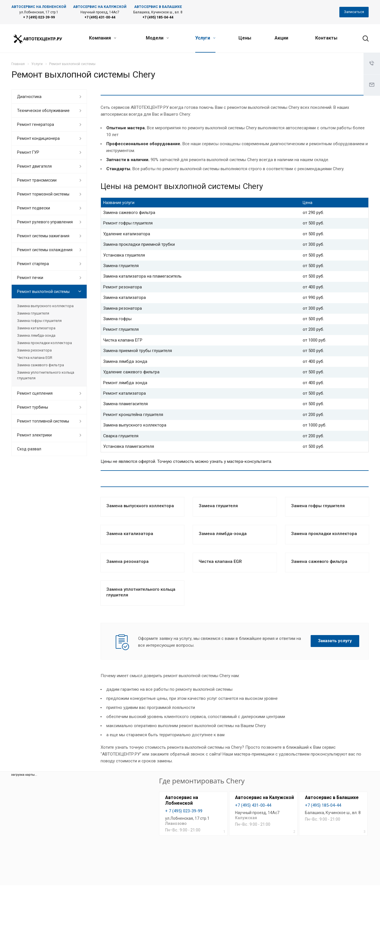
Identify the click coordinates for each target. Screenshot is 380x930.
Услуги (205, 38)
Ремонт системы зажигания (43, 236)
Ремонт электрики (34, 435)
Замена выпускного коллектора (140, 505)
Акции (281, 38)
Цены (244, 38)
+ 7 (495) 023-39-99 (39, 17)
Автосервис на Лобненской (181, 800)
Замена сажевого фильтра (319, 561)
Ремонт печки (30, 277)
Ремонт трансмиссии (37, 180)
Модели (157, 38)
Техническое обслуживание (43, 110)
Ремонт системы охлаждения (44, 249)
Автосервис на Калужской (264, 797)
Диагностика (29, 96)
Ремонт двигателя (34, 166)
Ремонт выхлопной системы (43, 291)
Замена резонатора (127, 561)
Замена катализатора (129, 533)
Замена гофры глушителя (318, 505)
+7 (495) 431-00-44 (99, 17)
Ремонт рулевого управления (45, 222)
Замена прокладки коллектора (324, 533)
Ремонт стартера (33, 263)
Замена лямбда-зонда (223, 533)
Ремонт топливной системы (43, 421)
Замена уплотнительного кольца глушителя (45, 375)
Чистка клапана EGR (220, 561)
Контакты (326, 38)
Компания (102, 38)
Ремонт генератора (35, 124)
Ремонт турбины (32, 407)
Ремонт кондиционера (38, 138)
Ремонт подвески (33, 208)
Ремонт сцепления (35, 393)
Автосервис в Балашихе (332, 797)
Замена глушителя (218, 505)
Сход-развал (29, 449)
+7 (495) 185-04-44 (157, 17)
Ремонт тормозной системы (43, 194)
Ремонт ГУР (28, 152)
